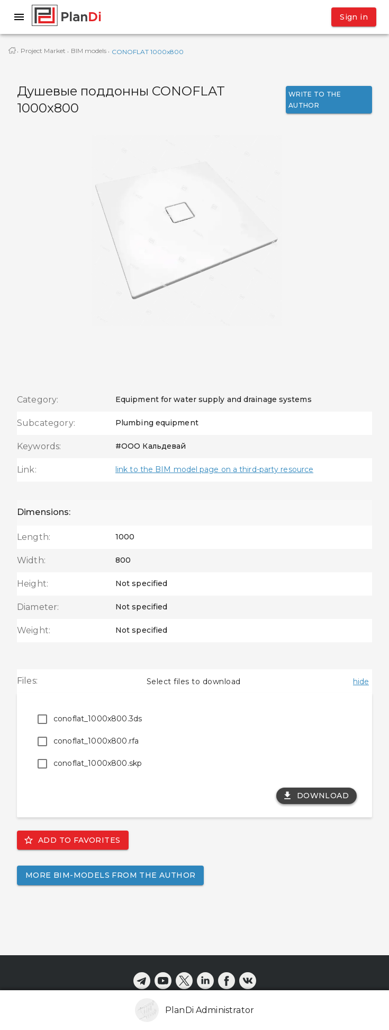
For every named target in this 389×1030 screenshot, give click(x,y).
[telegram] (141, 980)
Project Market (43, 51)
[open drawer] (19, 17)
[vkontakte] (247, 980)
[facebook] (226, 980)
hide (361, 681)
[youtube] (163, 980)
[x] (184, 980)
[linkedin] (205, 980)
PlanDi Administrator (209, 1010)
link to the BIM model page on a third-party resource (214, 469)
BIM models (88, 51)
